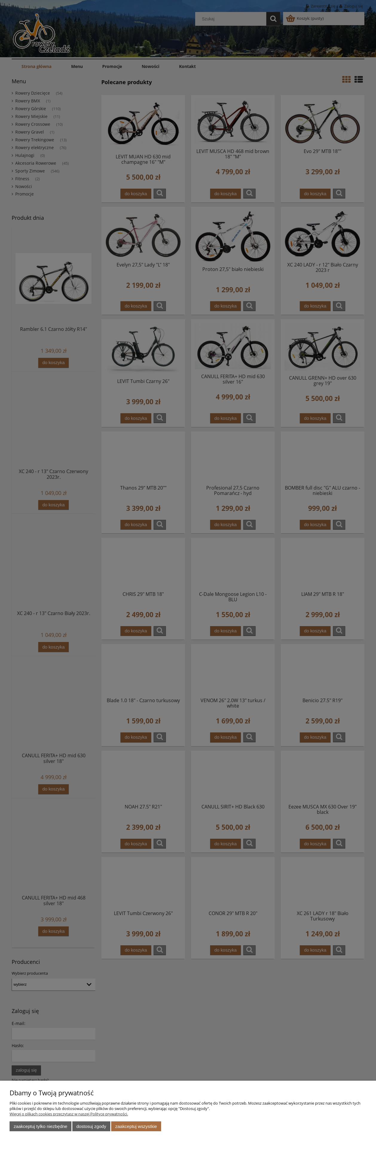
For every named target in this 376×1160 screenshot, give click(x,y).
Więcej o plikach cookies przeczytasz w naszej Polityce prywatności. (69, 1114)
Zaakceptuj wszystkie (136, 1126)
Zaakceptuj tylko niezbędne (40, 1126)
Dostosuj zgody (91, 1126)
